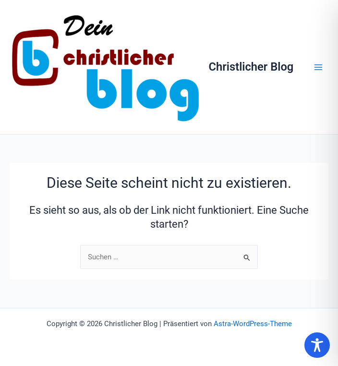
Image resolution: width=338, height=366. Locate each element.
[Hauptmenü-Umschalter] (318, 67)
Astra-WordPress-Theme (253, 323)
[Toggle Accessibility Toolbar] (317, 345)
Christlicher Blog (251, 66)
